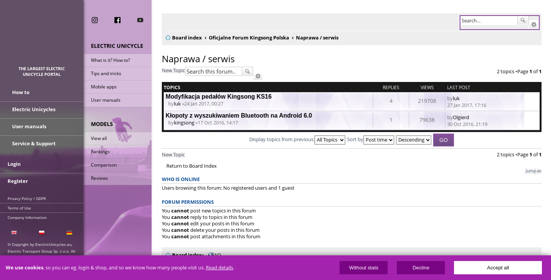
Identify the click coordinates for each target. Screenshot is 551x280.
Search (523, 20)
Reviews (99, 178)
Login (14, 163)
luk (177, 103)
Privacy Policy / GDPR (27, 198)
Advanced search (534, 24)
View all (99, 138)
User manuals (106, 100)
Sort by (370, 139)
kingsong (184, 122)
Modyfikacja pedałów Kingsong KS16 (219, 96)
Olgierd (461, 117)
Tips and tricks (106, 73)
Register (18, 181)
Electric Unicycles (33, 109)
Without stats (363, 268)
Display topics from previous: (297, 139)
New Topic (173, 70)
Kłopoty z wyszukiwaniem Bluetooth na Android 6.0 (239, 115)
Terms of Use (19, 208)
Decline (421, 268)
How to (21, 92)
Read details (219, 267)
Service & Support (34, 143)
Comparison (104, 165)
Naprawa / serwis (198, 58)
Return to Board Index (191, 166)
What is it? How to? (110, 60)
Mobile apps (104, 86)
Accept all (498, 268)
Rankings (100, 151)
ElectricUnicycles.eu (42, 36)
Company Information (27, 217)
